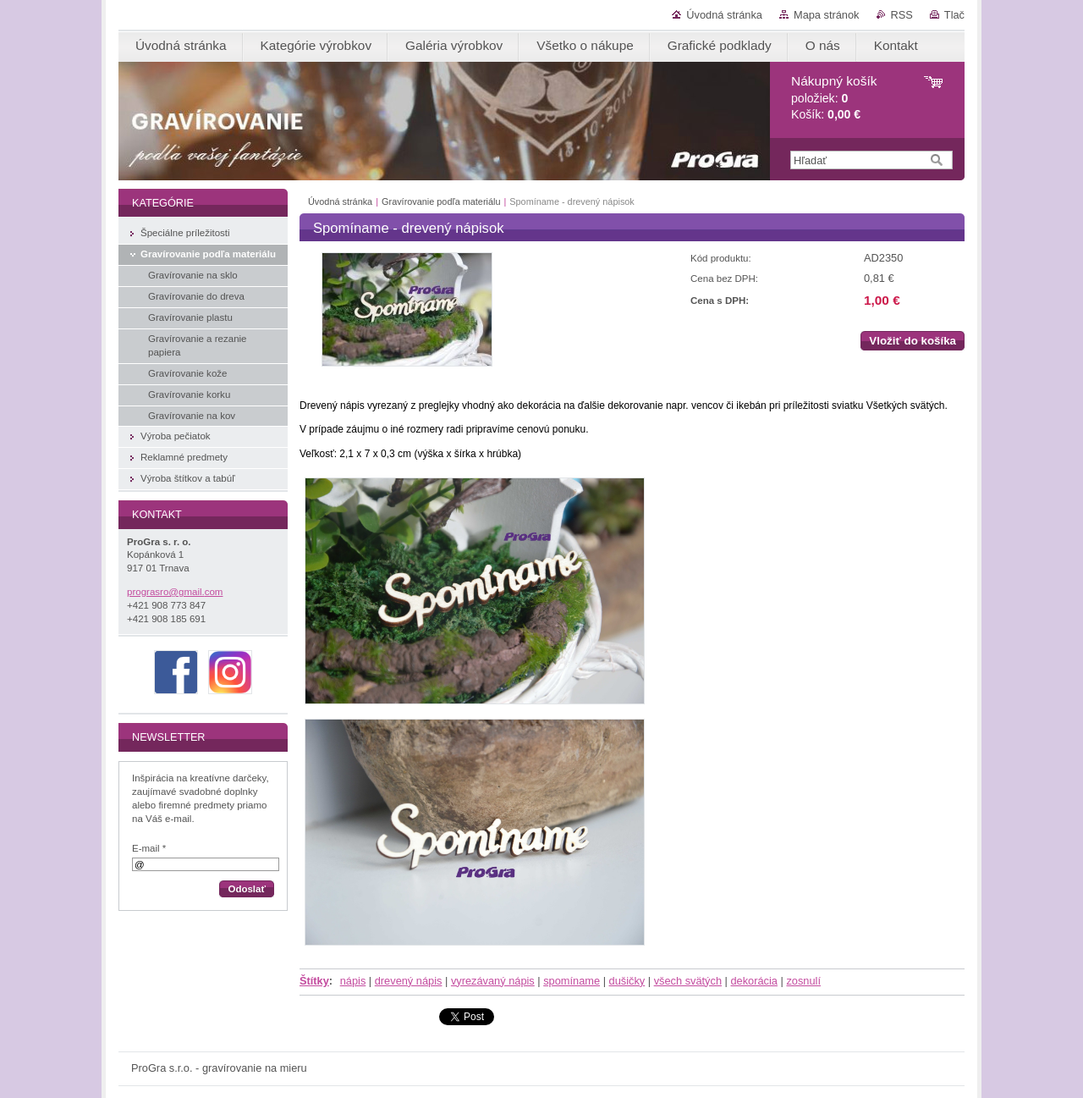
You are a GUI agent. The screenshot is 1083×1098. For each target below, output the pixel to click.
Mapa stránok (827, 14)
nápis (353, 980)
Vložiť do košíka (912, 340)
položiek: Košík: (834, 97)
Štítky (314, 980)
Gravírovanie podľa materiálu (441, 201)
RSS (902, 14)
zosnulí (803, 980)
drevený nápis (409, 980)
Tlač (954, 14)
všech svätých (688, 980)
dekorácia (754, 980)
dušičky (627, 980)
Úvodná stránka (724, 14)
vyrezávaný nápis (493, 980)
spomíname (571, 980)
